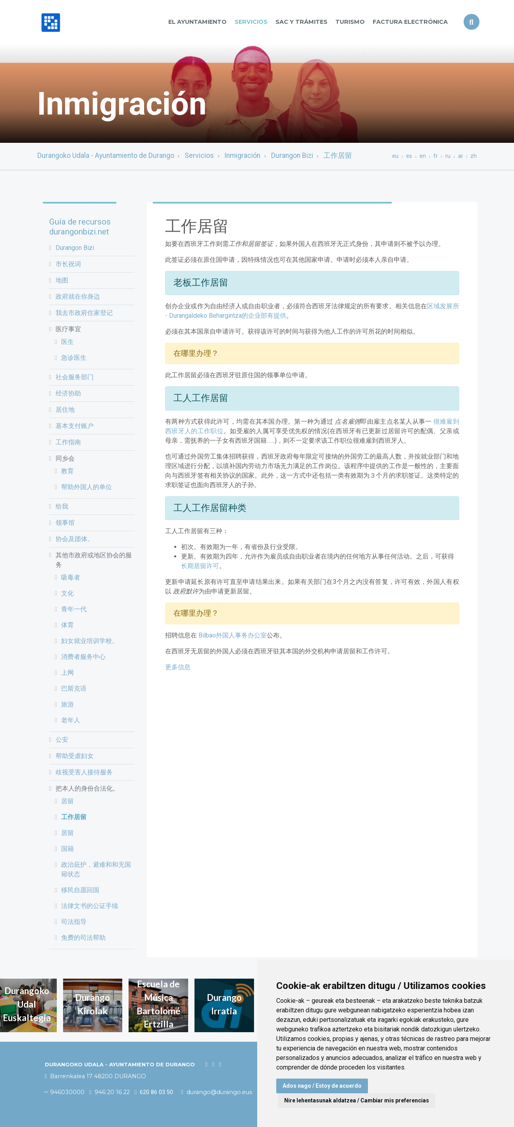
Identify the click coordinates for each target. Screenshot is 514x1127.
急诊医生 (74, 357)
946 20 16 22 (109, 1092)
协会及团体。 (75, 539)
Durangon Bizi (292, 155)
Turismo (350, 21)
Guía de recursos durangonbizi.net (80, 226)
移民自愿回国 (80, 890)
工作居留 (337, 155)
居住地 (65, 409)
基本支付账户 (75, 426)
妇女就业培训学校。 (89, 641)
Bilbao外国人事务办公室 (232, 635)
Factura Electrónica (410, 21)
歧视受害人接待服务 (84, 772)
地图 (62, 280)
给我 (62, 506)
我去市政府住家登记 (84, 313)
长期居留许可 (200, 566)
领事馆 (65, 522)
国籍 (67, 848)
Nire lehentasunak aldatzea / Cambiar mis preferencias (356, 1100)
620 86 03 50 (154, 1092)
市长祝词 (68, 264)
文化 (67, 593)
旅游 (67, 704)
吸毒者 (70, 577)
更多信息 (178, 667)
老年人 (70, 720)
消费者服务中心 (83, 656)
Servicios (251, 21)
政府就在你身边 (78, 296)
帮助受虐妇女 (75, 756)
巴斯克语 (74, 688)
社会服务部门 (75, 377)
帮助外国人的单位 (86, 487)
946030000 (65, 1092)
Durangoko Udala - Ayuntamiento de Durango (105, 155)
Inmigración (242, 155)
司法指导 (74, 921)
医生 (67, 342)
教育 (67, 471)
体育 (67, 625)
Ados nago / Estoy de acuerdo (322, 1086)
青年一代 (74, 609)
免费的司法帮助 (83, 937)
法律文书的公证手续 (89, 906)
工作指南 (68, 442)
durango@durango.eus (217, 1092)
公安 (62, 739)
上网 (67, 672)
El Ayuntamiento (197, 21)
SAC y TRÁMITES (301, 21)
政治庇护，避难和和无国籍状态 (96, 869)
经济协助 (68, 393)
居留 (67, 801)
